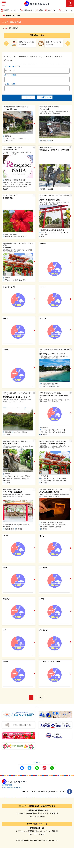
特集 (41, 10)
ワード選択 (11, 75)
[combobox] (37, 79)
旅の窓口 (10, 60)
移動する (58, 57)
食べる (48, 57)
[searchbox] (6, 79)
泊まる (32, 57)
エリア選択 (11, 84)
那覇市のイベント (11, 10)
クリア (28, 97)
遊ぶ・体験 (11, 57)
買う (40, 57)
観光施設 (22, 57)
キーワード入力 (13, 66)
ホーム (4, 28)
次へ (41, 698)
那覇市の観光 (29, 10)
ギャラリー (52, 10)
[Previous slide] (6, 43)
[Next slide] (67, 43)
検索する (45, 97)
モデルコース (67, 10)
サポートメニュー (11, 16)
